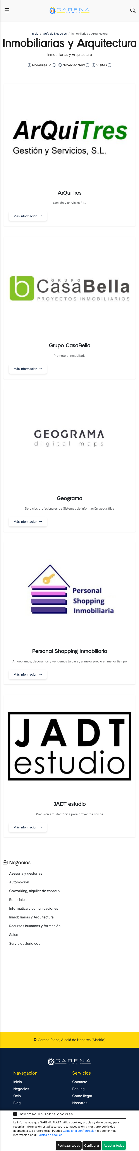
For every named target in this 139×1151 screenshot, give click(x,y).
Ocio (17, 1096)
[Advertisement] (69, 983)
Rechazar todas (68, 1145)
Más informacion (28, 216)
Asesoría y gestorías (25, 873)
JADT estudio (69, 804)
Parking (78, 1089)
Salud (13, 934)
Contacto (79, 1082)
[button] (69, 155)
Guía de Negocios (55, 33)
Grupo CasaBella (69, 345)
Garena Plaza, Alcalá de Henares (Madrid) (69, 1040)
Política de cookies (50, 1135)
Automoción (19, 882)
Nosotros (79, 1103)
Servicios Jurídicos (24, 943)
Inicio (34, 33)
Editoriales (17, 899)
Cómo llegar (82, 1096)
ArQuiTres (69, 193)
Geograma (69, 498)
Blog (17, 1103)
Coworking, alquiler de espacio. (35, 891)
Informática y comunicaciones (33, 908)
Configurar (91, 1145)
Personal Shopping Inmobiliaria (69, 651)
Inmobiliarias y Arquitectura (31, 917)
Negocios (16, 863)
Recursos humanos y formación (34, 926)
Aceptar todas (114, 1145)
